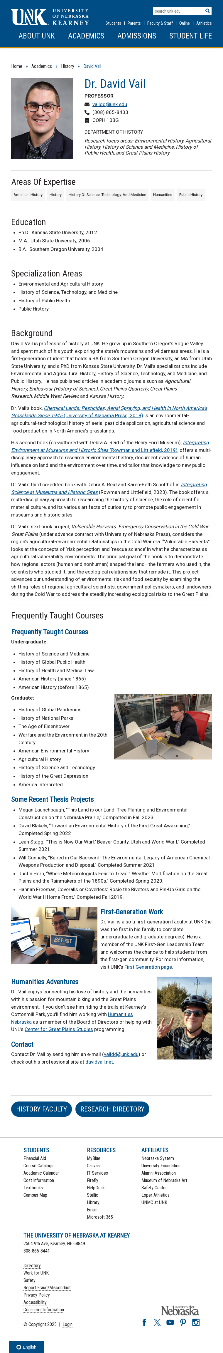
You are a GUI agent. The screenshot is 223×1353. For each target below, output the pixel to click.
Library (93, 1202)
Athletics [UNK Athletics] (204, 23)
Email (92, 1210)
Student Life (190, 36)
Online (184, 23)
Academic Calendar (41, 1173)
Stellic (92, 1195)
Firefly (92, 1180)
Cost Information (38, 1180)
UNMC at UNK (154, 1202)
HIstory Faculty (41, 1109)
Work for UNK (36, 1273)
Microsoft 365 (100, 1217)
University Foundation (160, 1165)
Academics (86, 36)
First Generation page (148, 967)
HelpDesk (96, 1188)
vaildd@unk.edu (109, 104)
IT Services (97, 1173)
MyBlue (93, 1158)
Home (16, 66)
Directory (32, 1265)
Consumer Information (43, 1309)
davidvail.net (99, 1062)
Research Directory (112, 1109)
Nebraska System (157, 1158)
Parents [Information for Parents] (134, 23)
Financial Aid (34, 1158)
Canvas (93, 1165)
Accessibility (35, 1302)
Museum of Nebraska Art (164, 1180)
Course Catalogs (38, 1165)
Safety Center (154, 1188)
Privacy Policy (36, 1295)
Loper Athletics (155, 1195)
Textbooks (33, 1188)
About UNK (36, 36)
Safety (29, 1280)
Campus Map (35, 1195)
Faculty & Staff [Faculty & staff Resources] (160, 23)
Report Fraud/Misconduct (47, 1287)
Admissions (136, 36)
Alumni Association (158, 1173)
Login (67, 1324)
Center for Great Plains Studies (59, 1029)
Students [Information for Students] (113, 23)
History (67, 66)
